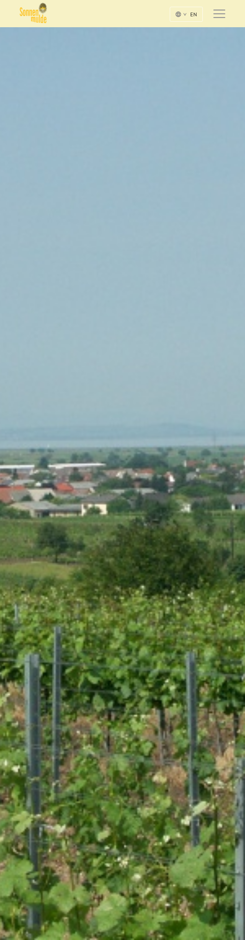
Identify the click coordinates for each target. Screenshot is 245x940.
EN (186, 14)
